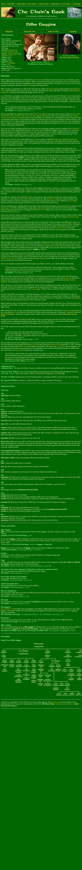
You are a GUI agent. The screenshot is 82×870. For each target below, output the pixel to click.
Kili (74, 114)
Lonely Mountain (6, 117)
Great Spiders (72, 201)
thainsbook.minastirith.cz (64, 704)
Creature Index (43, 4)
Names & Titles (53, 31)
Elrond (34, 139)
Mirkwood (51, 199)
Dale (15, 310)
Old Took (23, 346)
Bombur (18, 116)
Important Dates (29, 31)
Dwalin (3, 116)
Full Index (11, 4)
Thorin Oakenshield (40, 114)
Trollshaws (75, 128)
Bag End (12, 50)
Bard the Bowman (61, 228)
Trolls (33, 130)
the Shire (38, 80)
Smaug (18, 117)
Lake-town (16, 211)
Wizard (64, 80)
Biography (9, 31)
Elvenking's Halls (6, 208)
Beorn (8, 199)
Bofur (12, 116)
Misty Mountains (71, 139)
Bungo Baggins (13, 54)
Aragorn (65, 310)
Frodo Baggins (10, 63)
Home (3, 4)
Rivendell (15, 52)
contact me (56, 702)
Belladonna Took (7, 55)
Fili (71, 114)
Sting (8, 65)
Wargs (30, 197)
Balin (78, 114)
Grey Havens (61, 346)
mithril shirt (68, 278)
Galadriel (34, 344)
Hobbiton (4, 52)
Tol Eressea (18, 350)
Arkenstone (46, 244)
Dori (30, 116)
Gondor (16, 312)
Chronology (76, 4)
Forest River (41, 210)
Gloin (26, 116)
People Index (21, 4)
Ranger (72, 310)
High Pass (57, 139)
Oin (22, 116)
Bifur (8, 116)
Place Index (32, 4)
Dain (25, 255)
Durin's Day (75, 217)
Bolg (25, 256)
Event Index (66, 4)
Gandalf (69, 96)
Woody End (55, 344)
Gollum (22, 150)
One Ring (30, 85)
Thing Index (55, 4)
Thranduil (56, 246)
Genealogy (72, 31)
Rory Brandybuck (7, 609)
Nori (34, 116)
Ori (40, 116)
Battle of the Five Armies (9, 258)
